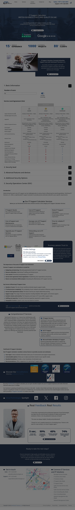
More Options (37, 260)
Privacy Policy (42, 256)
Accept (47, 260)
